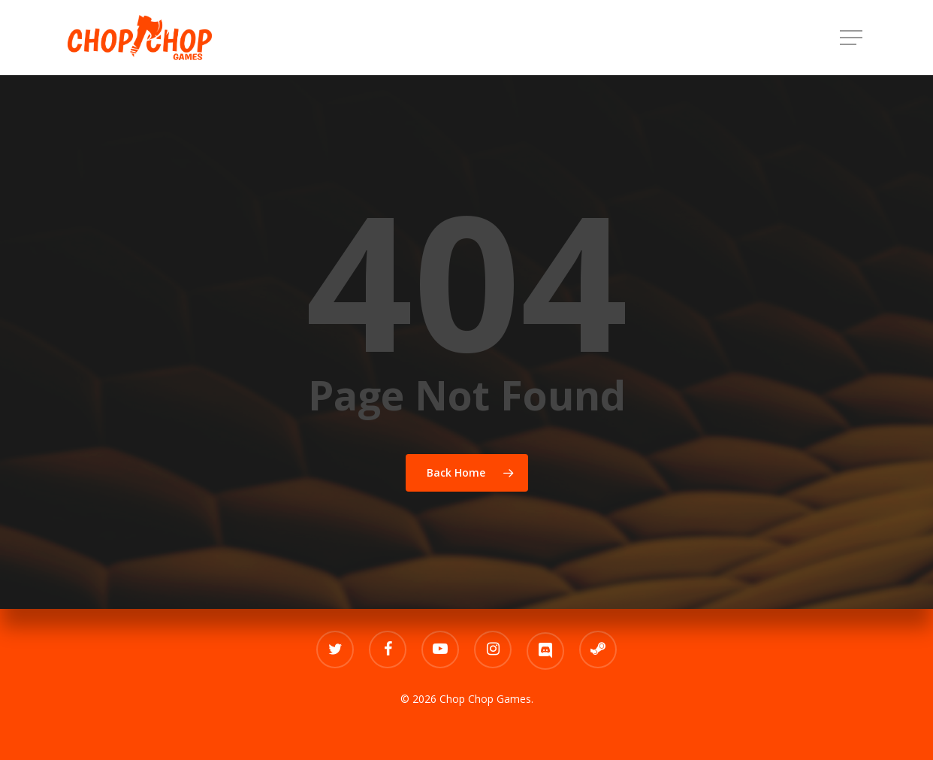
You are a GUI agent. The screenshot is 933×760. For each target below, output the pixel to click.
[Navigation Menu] (852, 38)
